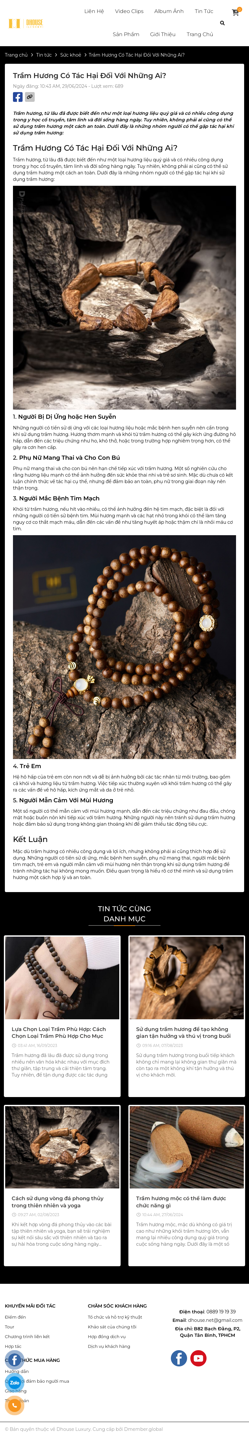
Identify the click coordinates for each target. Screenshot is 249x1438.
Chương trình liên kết (27, 1336)
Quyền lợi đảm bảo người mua (37, 1381)
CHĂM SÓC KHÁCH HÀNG (117, 1306)
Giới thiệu (163, 34)
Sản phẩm (126, 34)
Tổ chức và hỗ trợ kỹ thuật (115, 1317)
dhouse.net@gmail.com (215, 1320)
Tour (9, 1326)
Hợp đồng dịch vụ (107, 1336)
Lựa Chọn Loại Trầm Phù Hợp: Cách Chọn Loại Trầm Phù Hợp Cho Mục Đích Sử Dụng (59, 1036)
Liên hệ (94, 11)
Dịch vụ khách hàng (109, 1346)
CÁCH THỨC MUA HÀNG (32, 1360)
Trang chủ (200, 34)
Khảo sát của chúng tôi (112, 1326)
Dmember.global (143, 1429)
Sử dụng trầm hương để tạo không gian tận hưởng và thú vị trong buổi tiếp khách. (183, 1036)
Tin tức (204, 11)
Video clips (129, 11)
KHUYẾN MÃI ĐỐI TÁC (30, 1306)
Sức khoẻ (70, 55)
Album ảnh (169, 11)
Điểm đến (15, 1317)
